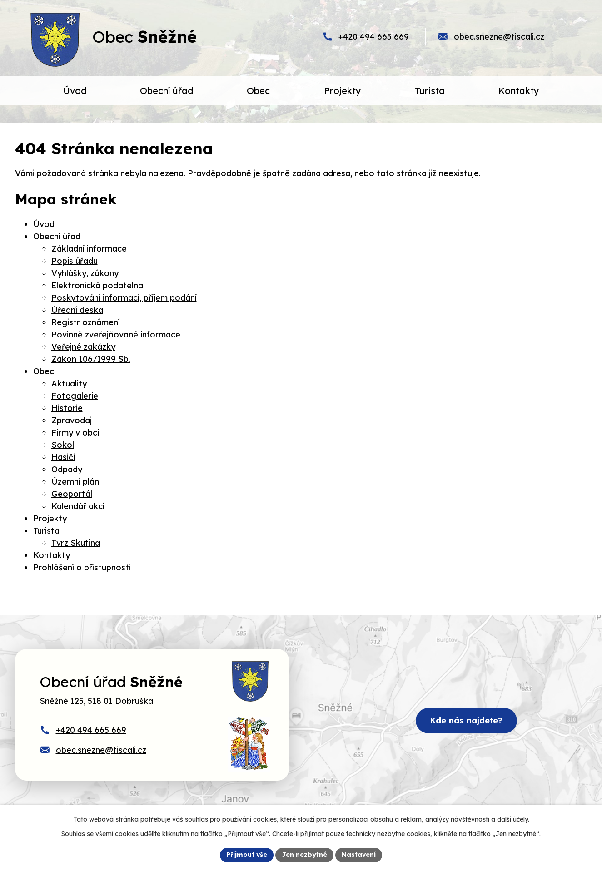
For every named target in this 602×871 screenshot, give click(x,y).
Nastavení (359, 855)
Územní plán (75, 481)
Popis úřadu (74, 261)
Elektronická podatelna (97, 285)
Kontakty (51, 555)
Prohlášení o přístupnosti (82, 567)
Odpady (66, 469)
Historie (67, 408)
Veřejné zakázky (83, 346)
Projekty (50, 518)
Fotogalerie (74, 396)
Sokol (62, 445)
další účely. (513, 819)
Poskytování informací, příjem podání (124, 297)
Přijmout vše (246, 855)
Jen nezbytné (304, 855)
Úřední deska (77, 310)
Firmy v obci (75, 432)
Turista (46, 530)
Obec (43, 371)
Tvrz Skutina (75, 543)
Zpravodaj (71, 420)
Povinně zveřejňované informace (115, 334)
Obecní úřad (56, 236)
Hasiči (63, 457)
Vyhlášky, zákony (85, 273)
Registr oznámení (85, 322)
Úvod (44, 224)
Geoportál (71, 494)
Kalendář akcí (77, 506)
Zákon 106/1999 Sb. (90, 359)
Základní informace (89, 248)
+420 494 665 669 (373, 36)
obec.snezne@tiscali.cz (499, 36)
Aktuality (69, 383)
